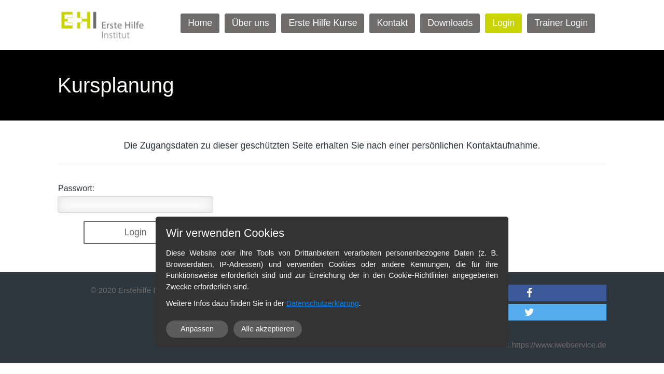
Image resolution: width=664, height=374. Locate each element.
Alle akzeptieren (267, 329)
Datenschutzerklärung (322, 303)
